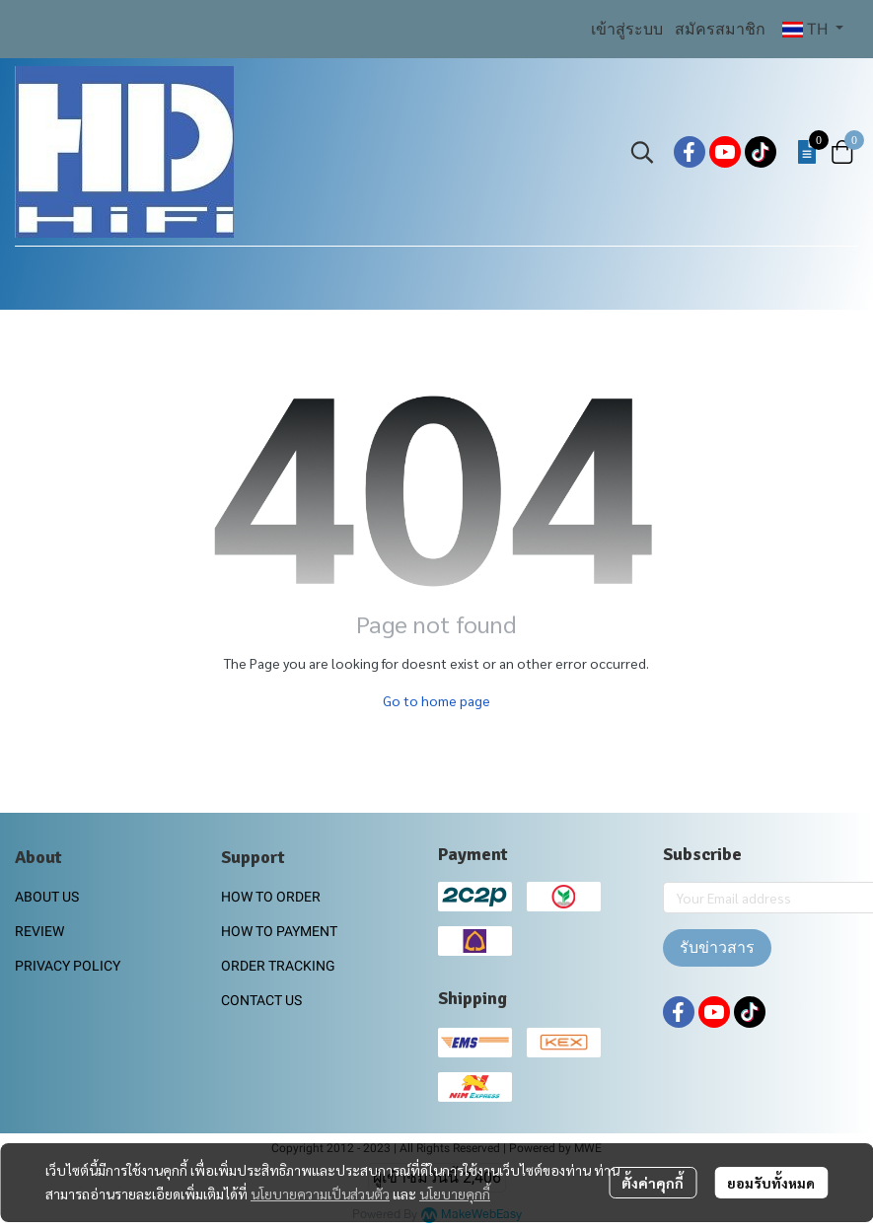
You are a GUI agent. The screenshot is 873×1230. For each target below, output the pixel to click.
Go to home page (436, 700)
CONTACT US (261, 1000)
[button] (812, 29)
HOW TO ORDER (271, 896)
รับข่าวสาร (717, 947)
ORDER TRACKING (278, 966)
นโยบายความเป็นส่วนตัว (320, 1193)
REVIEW (39, 931)
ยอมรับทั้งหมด (771, 1183)
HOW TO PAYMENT (279, 931)
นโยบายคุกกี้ (454, 1193)
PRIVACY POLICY (67, 966)
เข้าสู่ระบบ (627, 29)
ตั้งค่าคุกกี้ (652, 1183)
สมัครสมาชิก (720, 29)
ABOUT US (47, 896)
